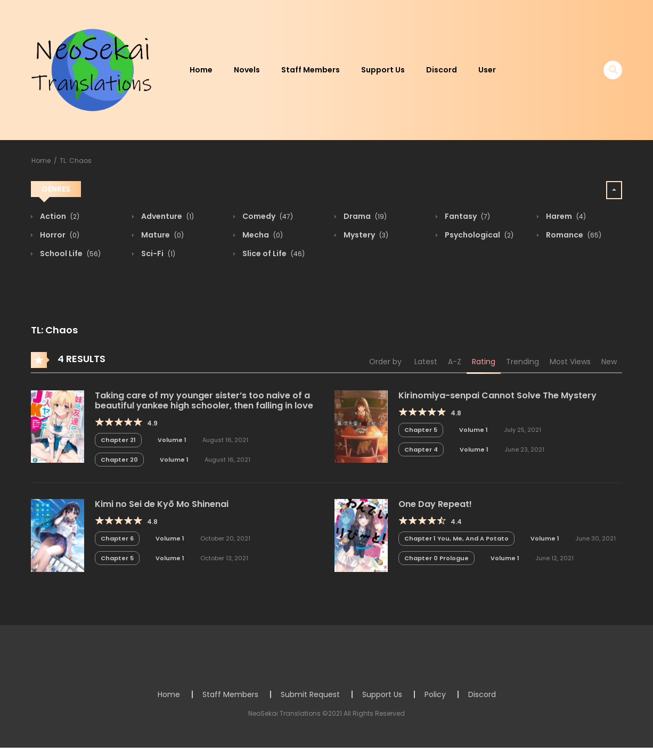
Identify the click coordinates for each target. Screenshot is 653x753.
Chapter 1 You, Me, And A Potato (456, 538)
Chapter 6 (117, 538)
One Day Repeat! (435, 504)
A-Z (454, 361)
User (487, 69)
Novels (247, 69)
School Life (69, 253)
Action (58, 216)
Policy (435, 694)
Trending (522, 361)
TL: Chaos (76, 160)
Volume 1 (172, 440)
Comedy (267, 216)
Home (201, 69)
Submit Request (310, 694)
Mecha (262, 235)
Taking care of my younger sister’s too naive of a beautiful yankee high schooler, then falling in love (204, 400)
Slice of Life (273, 253)
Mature (162, 235)
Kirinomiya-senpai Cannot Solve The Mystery (497, 395)
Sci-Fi (157, 253)
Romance (572, 235)
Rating (483, 361)
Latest (425, 361)
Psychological (478, 235)
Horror (58, 235)
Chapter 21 (118, 440)
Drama (364, 216)
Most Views (570, 361)
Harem (565, 216)
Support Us (383, 69)
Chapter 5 (420, 429)
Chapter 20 (119, 459)
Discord (441, 69)
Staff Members (310, 69)
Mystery (365, 235)
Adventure (167, 216)
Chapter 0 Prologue (436, 558)
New (609, 361)
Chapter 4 (421, 449)
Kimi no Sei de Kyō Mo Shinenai (161, 504)
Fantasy (466, 216)
